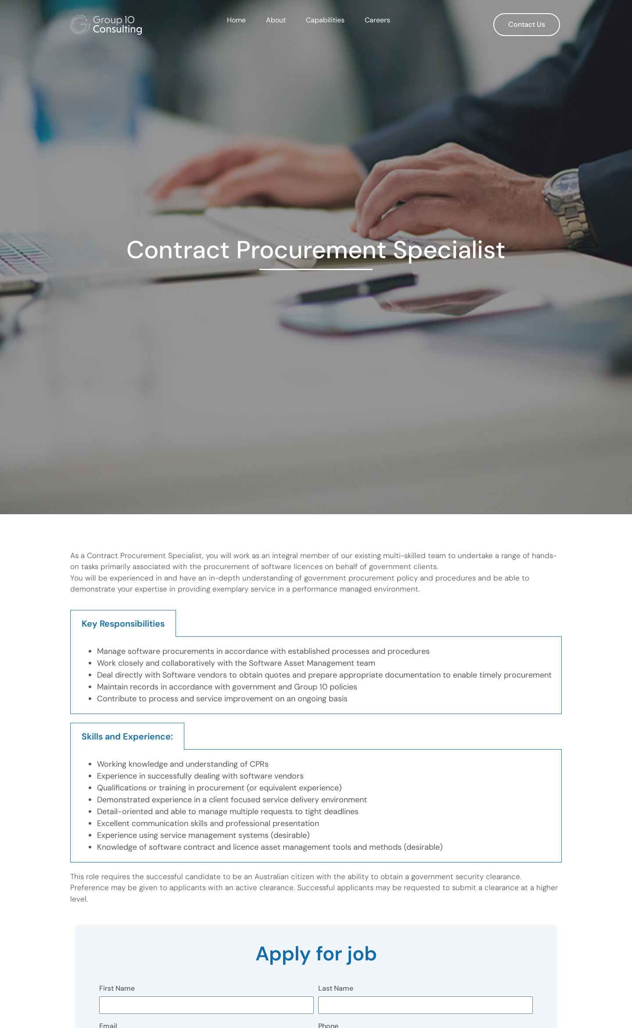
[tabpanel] (316, 675)
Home (236, 20)
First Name (117, 989)
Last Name (335, 989)
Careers (377, 20)
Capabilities (325, 20)
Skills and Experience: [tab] (127, 736)
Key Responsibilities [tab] (123, 623)
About (276, 20)
